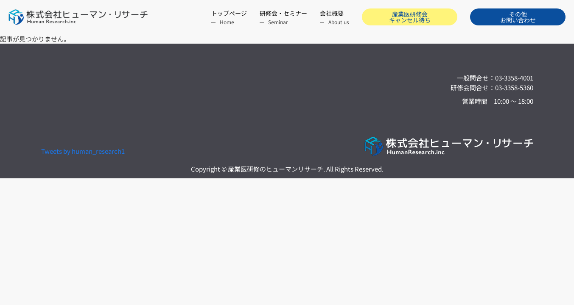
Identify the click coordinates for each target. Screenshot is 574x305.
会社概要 (334, 17)
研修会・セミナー (283, 17)
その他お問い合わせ (518, 17)
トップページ (229, 17)
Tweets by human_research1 (83, 151)
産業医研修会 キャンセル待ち (410, 17)
